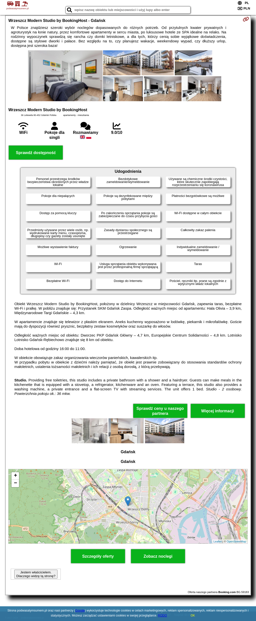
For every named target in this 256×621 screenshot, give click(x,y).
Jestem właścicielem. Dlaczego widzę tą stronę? (35, 574)
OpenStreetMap (236, 541)
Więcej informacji (217, 411)
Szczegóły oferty (98, 556)
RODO (162, 615)
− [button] (15, 483)
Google (80, 610)
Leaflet (218, 541)
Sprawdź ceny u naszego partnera (160, 410)
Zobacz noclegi (158, 556)
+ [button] (15, 476)
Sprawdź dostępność (36, 153)
